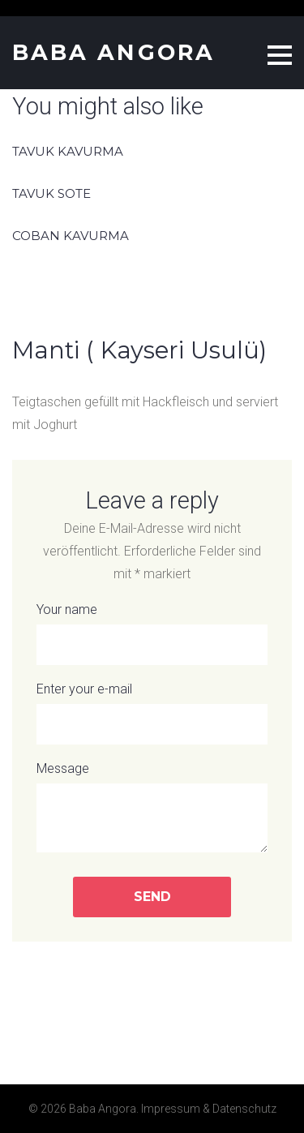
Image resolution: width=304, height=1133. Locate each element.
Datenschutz (244, 1108)
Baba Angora (113, 52)
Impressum (170, 1108)
